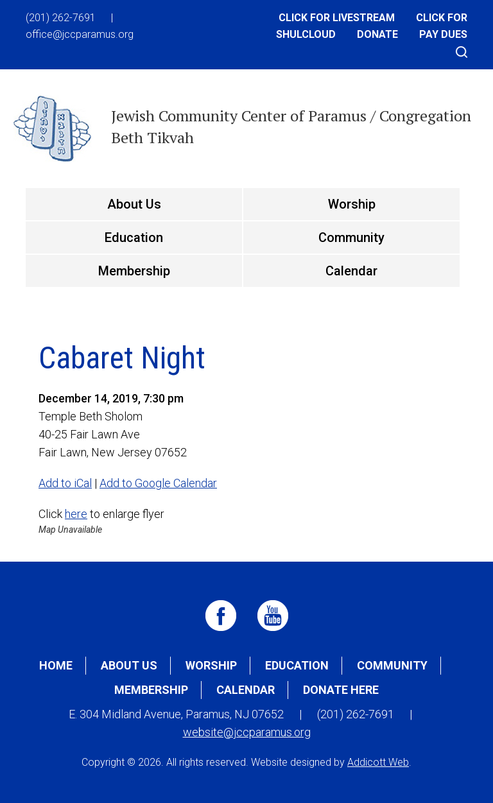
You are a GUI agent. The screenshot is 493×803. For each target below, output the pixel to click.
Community (351, 237)
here (76, 514)
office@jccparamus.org (80, 34)
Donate (377, 34)
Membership (134, 271)
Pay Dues (443, 34)
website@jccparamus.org (247, 732)
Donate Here (341, 689)
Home (56, 665)
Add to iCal (65, 483)
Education (134, 237)
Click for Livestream (337, 18)
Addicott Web (378, 762)
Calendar (351, 271)
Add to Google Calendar (158, 483)
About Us (134, 204)
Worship (352, 204)
